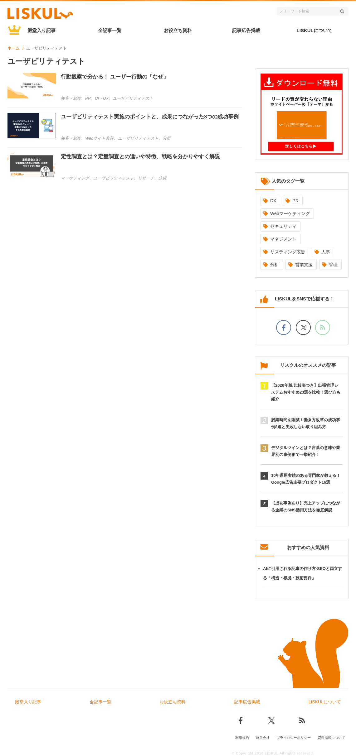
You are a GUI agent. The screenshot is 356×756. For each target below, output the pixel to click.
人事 (325, 251)
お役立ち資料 (178, 30)
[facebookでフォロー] (283, 327)
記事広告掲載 (246, 30)
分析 (274, 264)
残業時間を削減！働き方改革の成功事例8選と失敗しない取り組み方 (305, 423)
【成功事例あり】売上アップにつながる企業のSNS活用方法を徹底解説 (305, 506)
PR (295, 200)
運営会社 (263, 736)
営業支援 (304, 264)
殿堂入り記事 (41, 30)
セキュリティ (283, 226)
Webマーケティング (290, 213)
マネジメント (283, 239)
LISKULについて (314, 30)
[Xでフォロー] (303, 327)
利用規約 (242, 736)
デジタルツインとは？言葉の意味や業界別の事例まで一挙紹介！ (305, 451)
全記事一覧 (109, 30)
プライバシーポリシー (293, 736)
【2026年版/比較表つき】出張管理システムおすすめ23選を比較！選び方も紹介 (305, 392)
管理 (333, 264)
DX (273, 200)
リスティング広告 (287, 251)
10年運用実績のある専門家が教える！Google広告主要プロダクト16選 (305, 479)
